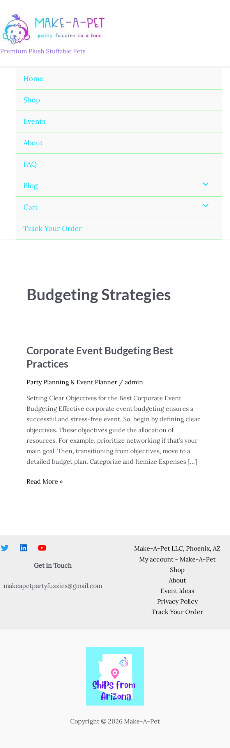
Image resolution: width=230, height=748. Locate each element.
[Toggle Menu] (203, 184)
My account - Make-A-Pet (177, 559)
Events (34, 121)
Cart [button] (30, 206)
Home (33, 78)
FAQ (30, 164)
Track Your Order (52, 228)
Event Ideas (177, 591)
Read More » (45, 481)
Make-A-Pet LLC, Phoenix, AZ (177, 548)
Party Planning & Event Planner (72, 382)
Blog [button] (30, 185)
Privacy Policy (177, 601)
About (33, 142)
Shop (31, 99)
